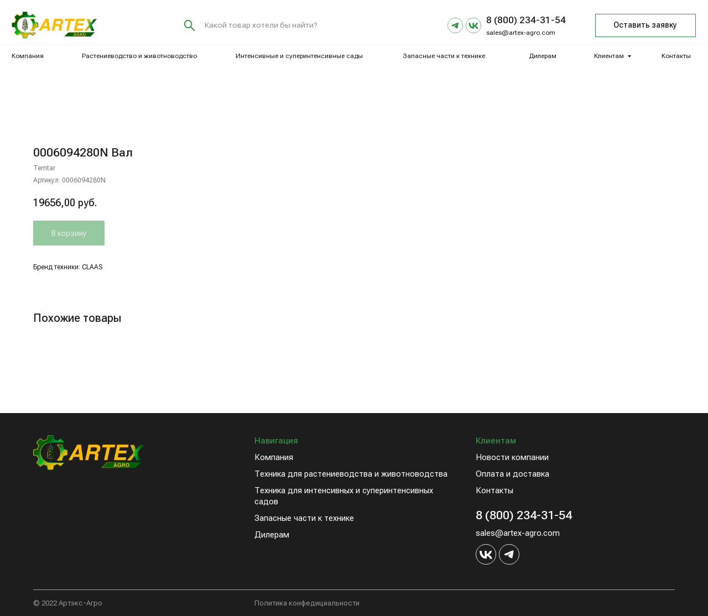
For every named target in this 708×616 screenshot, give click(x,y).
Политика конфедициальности (307, 603)
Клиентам (609, 56)
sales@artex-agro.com (520, 32)
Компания (28, 56)
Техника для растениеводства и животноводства (350, 474)
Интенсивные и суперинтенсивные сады (299, 56)
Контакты (676, 56)
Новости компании (512, 457)
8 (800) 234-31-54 (524, 515)
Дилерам (542, 56)
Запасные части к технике (444, 56)
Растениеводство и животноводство (139, 56)
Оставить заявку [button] (645, 24)
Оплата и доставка (512, 474)
